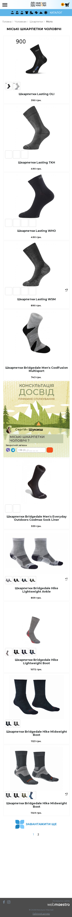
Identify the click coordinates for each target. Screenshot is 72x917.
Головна (6, 21)
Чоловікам (20, 21)
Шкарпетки (36, 21)
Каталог (56, 12)
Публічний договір (41, 914)
